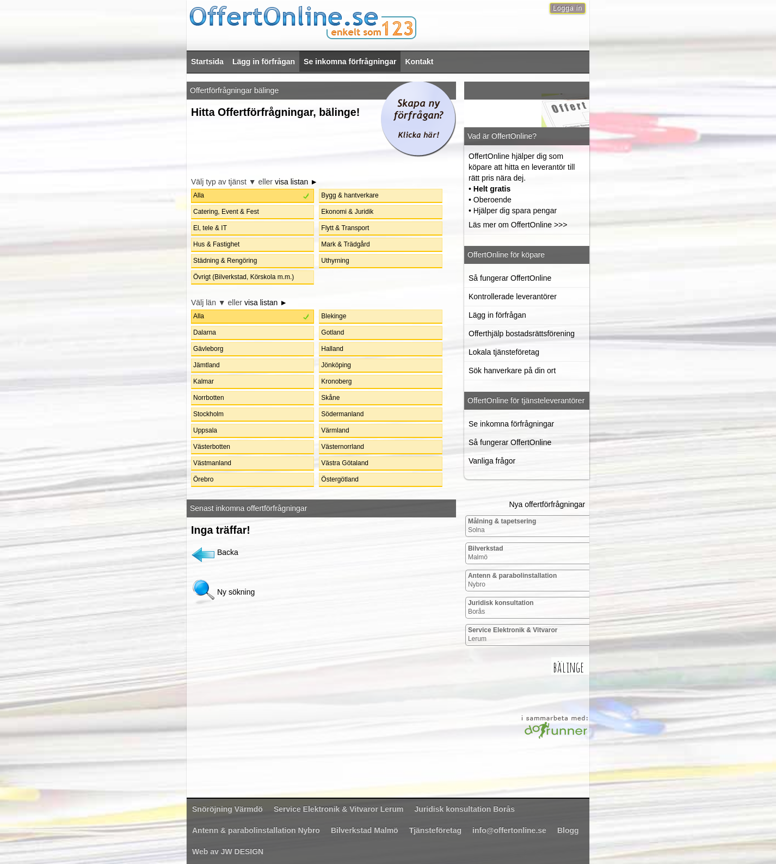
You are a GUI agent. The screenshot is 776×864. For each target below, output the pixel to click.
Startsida (207, 61)
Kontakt (419, 61)
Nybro (512, 580)
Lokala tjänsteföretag (504, 352)
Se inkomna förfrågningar (350, 61)
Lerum (513, 634)
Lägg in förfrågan (263, 61)
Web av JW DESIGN (227, 851)
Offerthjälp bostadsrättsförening (522, 333)
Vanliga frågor (492, 460)
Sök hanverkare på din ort (512, 370)
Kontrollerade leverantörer (513, 296)
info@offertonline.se (509, 830)
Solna (502, 525)
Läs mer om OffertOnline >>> (518, 224)
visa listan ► (296, 181)
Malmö (485, 553)
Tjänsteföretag (435, 830)
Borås (501, 607)
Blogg (568, 830)
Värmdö (227, 809)
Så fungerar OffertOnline (510, 278)
